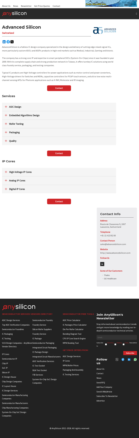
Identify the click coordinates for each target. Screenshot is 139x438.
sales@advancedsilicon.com (113, 244)
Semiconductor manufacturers (15, 403)
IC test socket (38, 365)
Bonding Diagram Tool (72, 334)
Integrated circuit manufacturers (46, 356)
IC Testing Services (71, 374)
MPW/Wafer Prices (71, 365)
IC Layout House (9, 386)
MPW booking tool (71, 343)
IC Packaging (7, 334)
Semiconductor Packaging (43, 343)
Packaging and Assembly (73, 370)
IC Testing (6, 338)
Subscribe (130, 353)
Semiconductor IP (9, 359)
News (15, 6)
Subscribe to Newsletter (107, 396)
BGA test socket (39, 370)
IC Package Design (40, 352)
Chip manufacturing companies (15, 407)
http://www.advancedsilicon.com (115, 252)
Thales (107, 275)
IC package (37, 338)
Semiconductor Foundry (42, 320)
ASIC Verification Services (43, 361)
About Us (6, 6)
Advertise (101, 400)
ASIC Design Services (11, 320)
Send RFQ (101, 382)
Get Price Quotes (42, 6)
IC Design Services (10, 390)
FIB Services (37, 374)
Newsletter (26, 6)
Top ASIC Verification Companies (16, 325)
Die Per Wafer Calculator (73, 329)
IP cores (5, 354)
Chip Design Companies (12, 381)
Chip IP (5, 363)
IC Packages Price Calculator (75, 325)
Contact (56, 6)
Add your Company (104, 387)
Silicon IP (6, 372)
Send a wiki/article (104, 391)
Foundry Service (39, 325)
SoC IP (5, 368)
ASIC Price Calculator (71, 320)
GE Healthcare (110, 279)
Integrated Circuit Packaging (44, 347)
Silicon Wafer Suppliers (42, 329)
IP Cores (66, 361)
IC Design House (9, 377)
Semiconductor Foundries (13, 329)
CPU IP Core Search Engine (74, 338)
